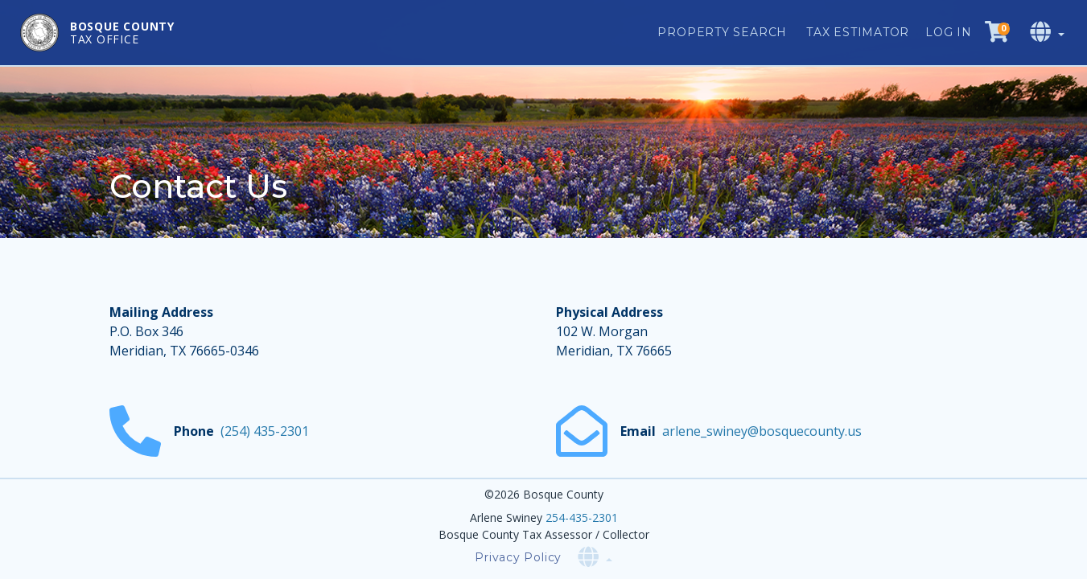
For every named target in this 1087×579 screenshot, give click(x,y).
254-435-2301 (582, 517)
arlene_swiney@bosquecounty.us (762, 431)
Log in (948, 32)
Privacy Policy (518, 557)
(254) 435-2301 (264, 431)
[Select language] (1049, 32)
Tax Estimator (857, 32)
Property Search (722, 32)
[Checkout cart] (997, 32)
